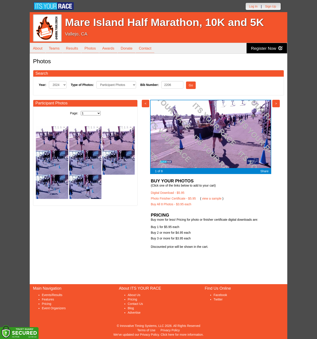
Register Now (266, 48)
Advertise (134, 312)
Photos (93, 48)
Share (264, 171)
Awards (112, 48)
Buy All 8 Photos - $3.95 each (171, 204)
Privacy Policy (170, 330)
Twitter (218, 299)
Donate (131, 48)
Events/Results (52, 295)
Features (48, 299)
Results (74, 48)
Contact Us (135, 304)
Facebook (220, 295)
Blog (131, 308)
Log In (253, 6)
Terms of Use (146, 330)
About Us (134, 295)
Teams (55, 48)
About (38, 48)
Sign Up (270, 6)
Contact (150, 48)
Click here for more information (182, 334)
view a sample (212, 198)
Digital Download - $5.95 (167, 193)
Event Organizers (54, 308)
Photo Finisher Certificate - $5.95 (173, 198)
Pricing (46, 304)
